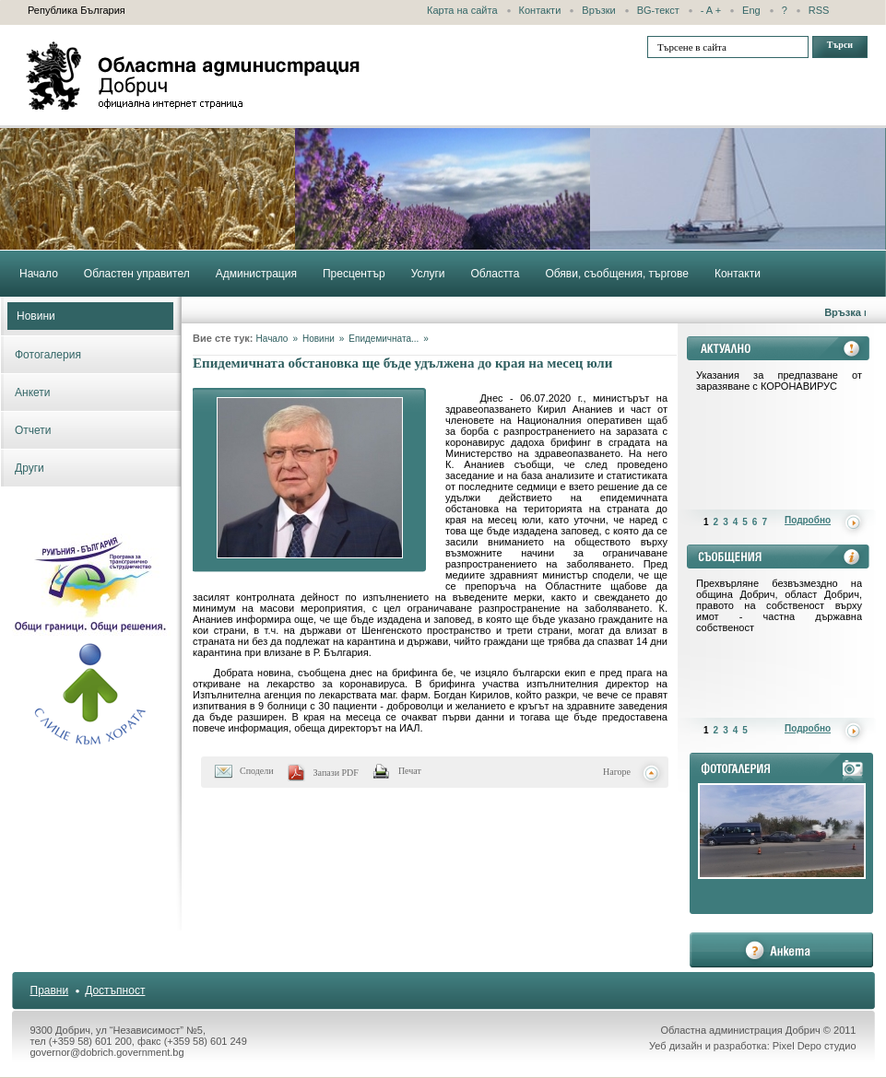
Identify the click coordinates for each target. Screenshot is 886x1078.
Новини (36, 316)
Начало (272, 339)
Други (29, 468)
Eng (751, 10)
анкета (781, 949)
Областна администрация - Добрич (193, 75)
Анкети (33, 392)
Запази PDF (336, 772)
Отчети (33, 430)
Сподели (257, 771)
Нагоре (617, 772)
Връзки (598, 10)
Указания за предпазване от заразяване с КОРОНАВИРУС (779, 380)
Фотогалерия (48, 354)
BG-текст (658, 10)
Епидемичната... (383, 339)
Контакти (540, 10)
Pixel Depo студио (814, 1045)
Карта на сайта (462, 10)
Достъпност (115, 990)
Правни (49, 990)
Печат (409, 771)
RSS (819, 10)
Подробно (808, 520)
